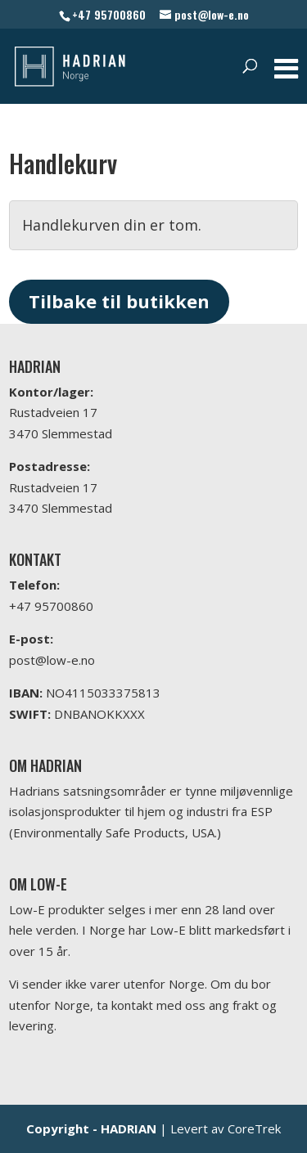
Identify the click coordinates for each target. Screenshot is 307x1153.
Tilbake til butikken (119, 301)
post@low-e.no (52, 660)
